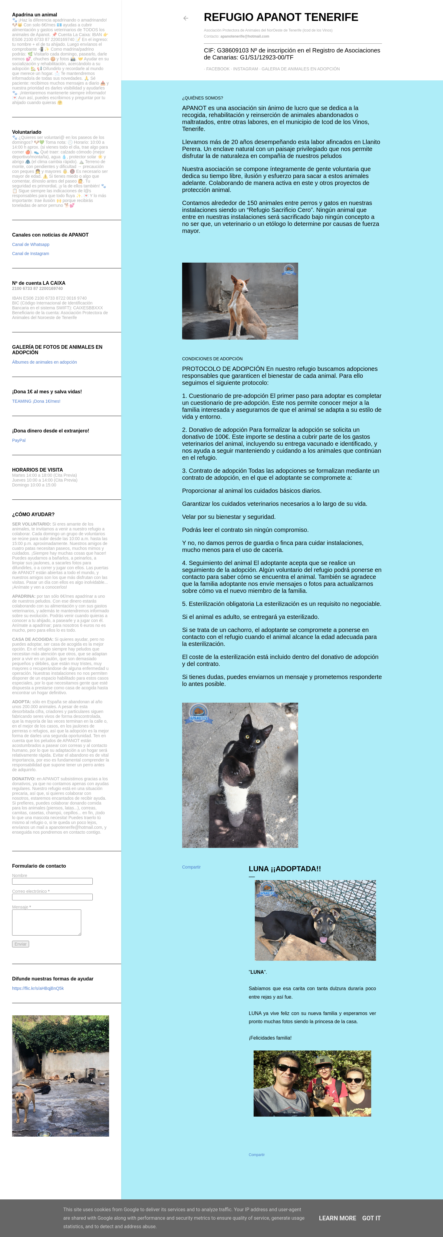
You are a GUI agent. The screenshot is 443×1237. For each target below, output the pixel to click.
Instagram (243, 68)
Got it (371, 1218)
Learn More (337, 1218)
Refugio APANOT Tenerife (281, 17)
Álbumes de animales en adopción (44, 362)
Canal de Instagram (30, 253)
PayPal (18, 440)
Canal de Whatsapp (30, 244)
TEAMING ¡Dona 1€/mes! (36, 401)
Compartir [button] (191, 867)
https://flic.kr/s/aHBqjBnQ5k (38, 988)
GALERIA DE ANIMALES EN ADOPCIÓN (298, 68)
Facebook (215, 68)
